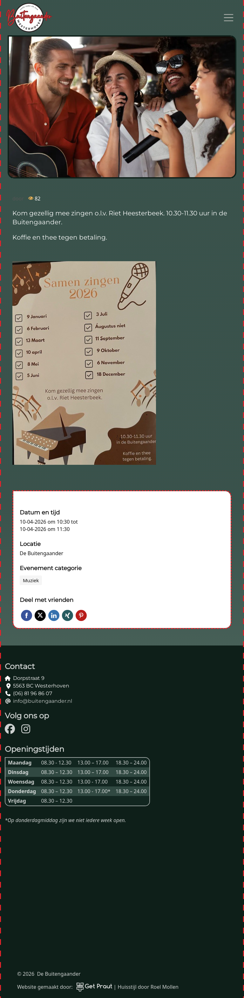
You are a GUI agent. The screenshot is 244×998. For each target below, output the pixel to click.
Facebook (26, 615)
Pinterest (81, 615)
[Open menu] (229, 17)
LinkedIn (53, 615)
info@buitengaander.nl (42, 701)
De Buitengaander (41, 553)
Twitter (40, 615)
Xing (67, 615)
